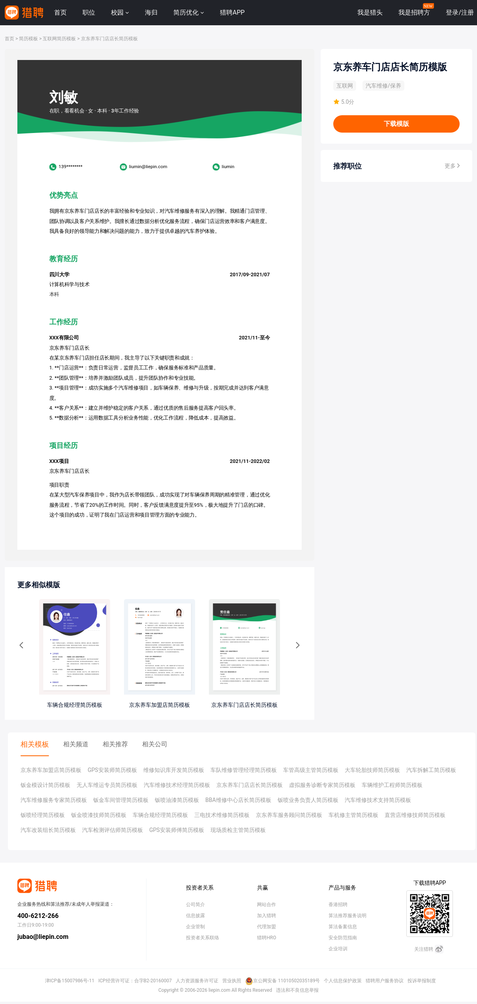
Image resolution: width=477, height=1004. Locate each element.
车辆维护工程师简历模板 (392, 785)
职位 (89, 12)
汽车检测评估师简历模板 (112, 830)
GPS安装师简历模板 (112, 770)
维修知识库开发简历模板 (173, 770)
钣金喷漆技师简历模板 (98, 815)
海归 (151, 12)
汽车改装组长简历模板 (48, 830)
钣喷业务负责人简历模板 (308, 800)
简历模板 (28, 38)
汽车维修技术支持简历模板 (378, 800)
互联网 (344, 85)
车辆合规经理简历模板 (160, 815)
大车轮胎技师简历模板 (372, 770)
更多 (452, 166)
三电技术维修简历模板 (222, 815)
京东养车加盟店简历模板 (51, 770)
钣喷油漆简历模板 (177, 800)
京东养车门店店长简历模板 (109, 38)
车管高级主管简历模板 (310, 770)
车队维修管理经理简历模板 (243, 770)
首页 (60, 12)
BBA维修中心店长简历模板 (238, 800)
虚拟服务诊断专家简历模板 (322, 785)
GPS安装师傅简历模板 (176, 830)
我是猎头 (370, 12)
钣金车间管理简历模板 (120, 800)
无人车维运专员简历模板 (107, 785)
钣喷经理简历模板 (43, 815)
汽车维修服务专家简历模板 (54, 800)
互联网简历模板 (59, 38)
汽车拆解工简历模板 (431, 770)
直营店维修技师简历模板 (415, 815)
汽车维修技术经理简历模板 (177, 785)
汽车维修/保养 (383, 85)
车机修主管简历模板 (353, 815)
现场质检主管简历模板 (238, 830)
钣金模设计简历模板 (45, 785)
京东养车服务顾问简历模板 (289, 815)
